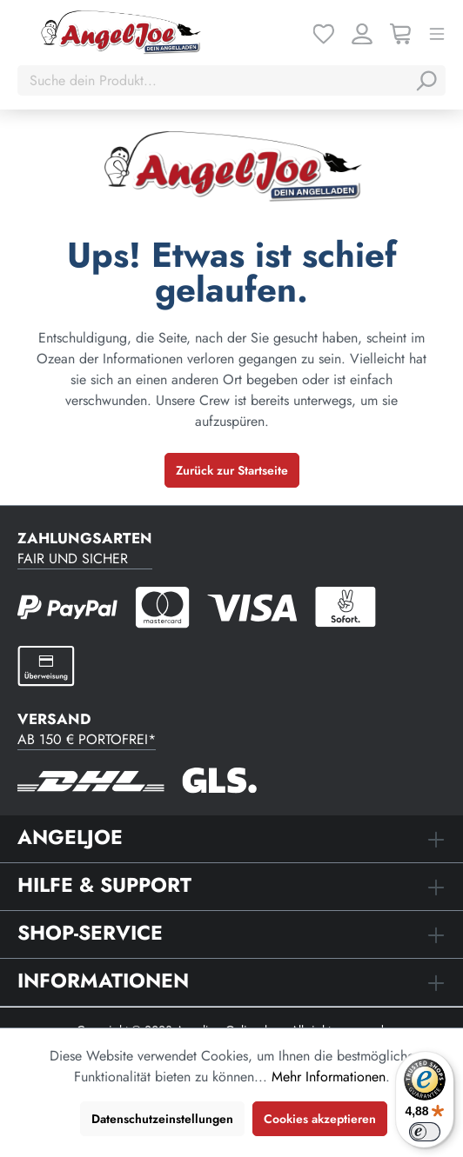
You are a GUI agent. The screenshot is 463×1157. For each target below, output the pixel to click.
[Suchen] (426, 81)
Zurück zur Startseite (232, 470)
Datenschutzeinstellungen (162, 1118)
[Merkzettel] (323, 33)
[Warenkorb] (400, 33)
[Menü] (437, 33)
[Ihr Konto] (362, 33)
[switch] (424, 1131)
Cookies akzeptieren (320, 1118)
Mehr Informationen (329, 1077)
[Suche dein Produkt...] (214, 81)
